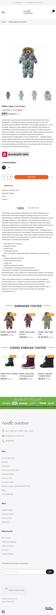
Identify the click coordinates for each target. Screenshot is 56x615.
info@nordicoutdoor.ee (15, 436)
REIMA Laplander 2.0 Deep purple (26, 375)
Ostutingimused (8, 458)
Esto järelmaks (7, 494)
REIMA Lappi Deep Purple (27, 333)
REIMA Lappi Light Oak (45, 333)
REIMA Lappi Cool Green (18, 22)
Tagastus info (8, 185)
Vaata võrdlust (8, 554)
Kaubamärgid (7, 510)
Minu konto (6, 538)
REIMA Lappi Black (8, 332)
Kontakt (5, 462)
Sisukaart (5, 522)
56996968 (19, 3)
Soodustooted (7, 514)
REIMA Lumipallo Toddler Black (45, 375)
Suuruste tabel (33, 208)
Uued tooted (7, 518)
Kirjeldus (20, 208)
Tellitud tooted (8, 546)
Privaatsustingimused (10, 470)
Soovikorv (5, 550)
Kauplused (6, 466)
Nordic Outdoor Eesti (16, 590)
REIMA (12, 193)
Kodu (4, 22)
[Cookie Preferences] (3, 612)
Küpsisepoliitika (8, 474)
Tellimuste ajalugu (9, 542)
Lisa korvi (31, 177)
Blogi (3, 490)
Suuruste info (7, 478)
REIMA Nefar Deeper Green (9, 375)
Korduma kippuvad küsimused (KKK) (16, 486)
